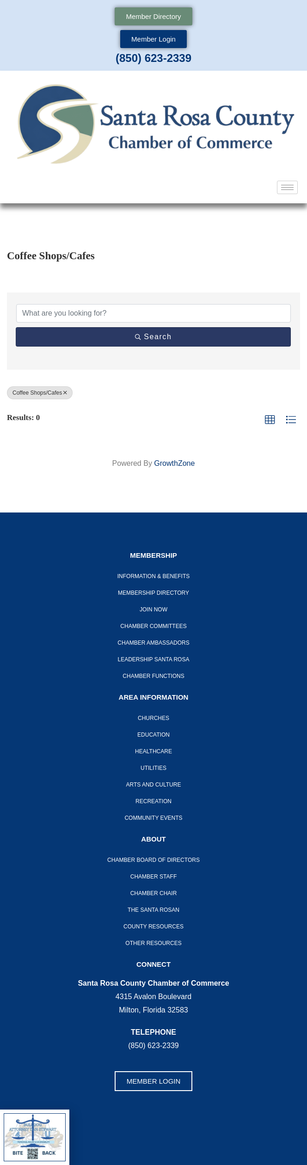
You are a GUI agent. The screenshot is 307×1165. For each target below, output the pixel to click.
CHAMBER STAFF (153, 876)
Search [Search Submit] (153, 337)
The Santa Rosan (153, 910)
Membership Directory (153, 593)
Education (153, 735)
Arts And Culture (153, 784)
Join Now (153, 609)
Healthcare (153, 751)
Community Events (153, 818)
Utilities (153, 768)
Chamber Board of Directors (153, 860)
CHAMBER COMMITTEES (153, 626)
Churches (153, 718)
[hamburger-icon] (287, 187)
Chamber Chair (153, 893)
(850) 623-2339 (153, 58)
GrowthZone (174, 463)
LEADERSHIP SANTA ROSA (154, 659)
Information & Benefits (153, 576)
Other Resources (153, 943)
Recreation (153, 801)
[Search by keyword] (153, 313)
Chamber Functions (153, 676)
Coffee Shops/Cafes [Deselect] (39, 393)
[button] (270, 420)
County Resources (153, 926)
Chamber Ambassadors (153, 643)
